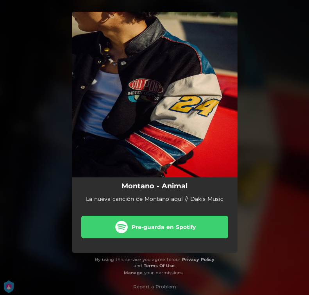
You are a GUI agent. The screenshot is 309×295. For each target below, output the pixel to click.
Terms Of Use (159, 265)
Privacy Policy (198, 259)
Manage (133, 272)
